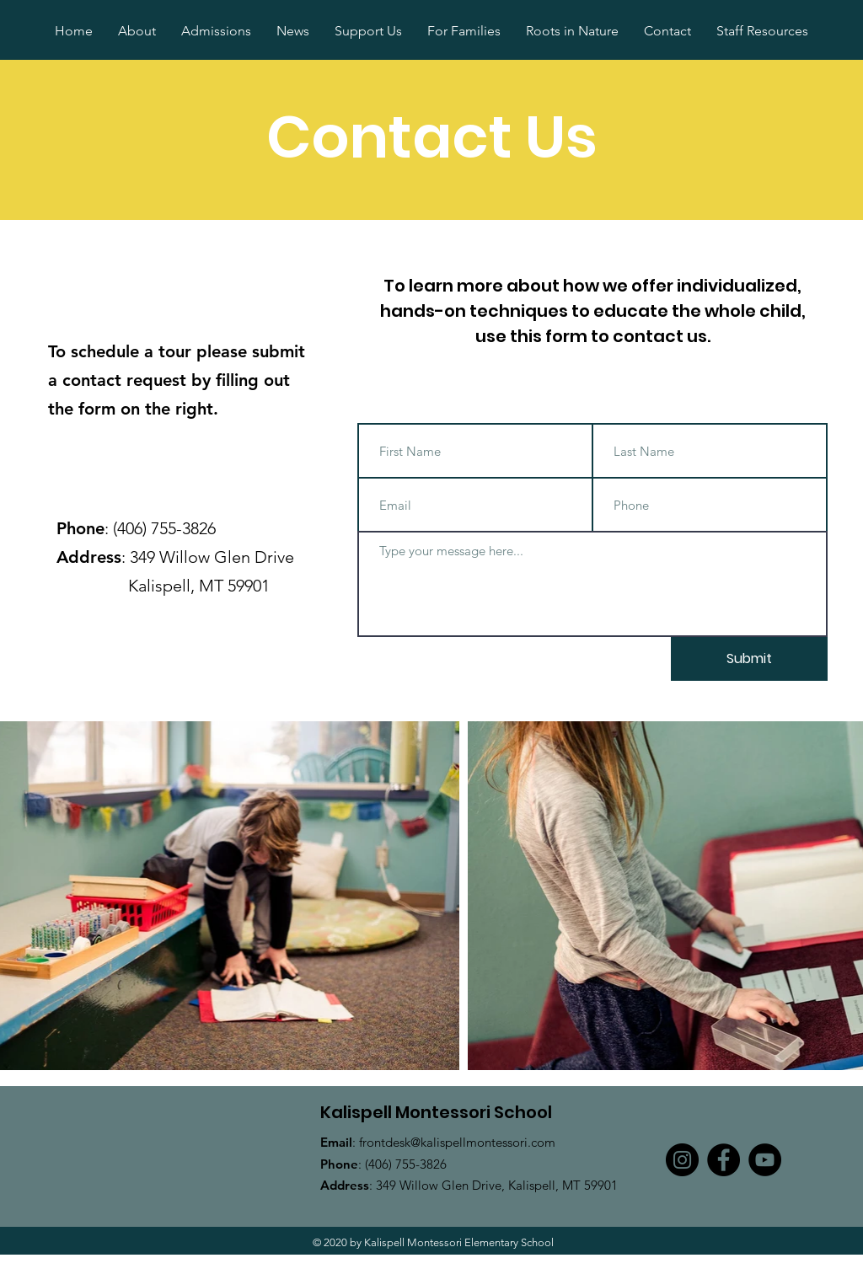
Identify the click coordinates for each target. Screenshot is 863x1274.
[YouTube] (764, 1159)
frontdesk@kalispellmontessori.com (457, 1142)
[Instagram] (682, 1159)
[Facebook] (723, 1159)
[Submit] (749, 659)
